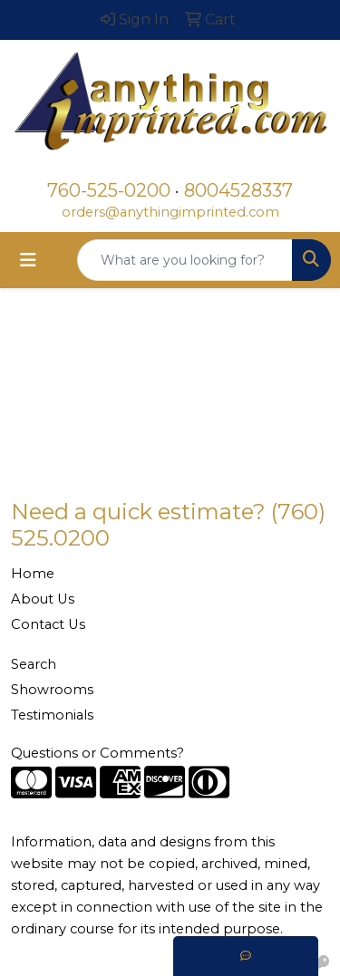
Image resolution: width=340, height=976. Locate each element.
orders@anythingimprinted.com (170, 212)
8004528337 (238, 190)
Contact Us (48, 624)
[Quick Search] (185, 260)
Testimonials (52, 715)
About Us (42, 599)
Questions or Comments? (97, 753)
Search (33, 664)
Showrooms (52, 689)
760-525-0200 (108, 190)
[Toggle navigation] (28, 260)
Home (32, 573)
